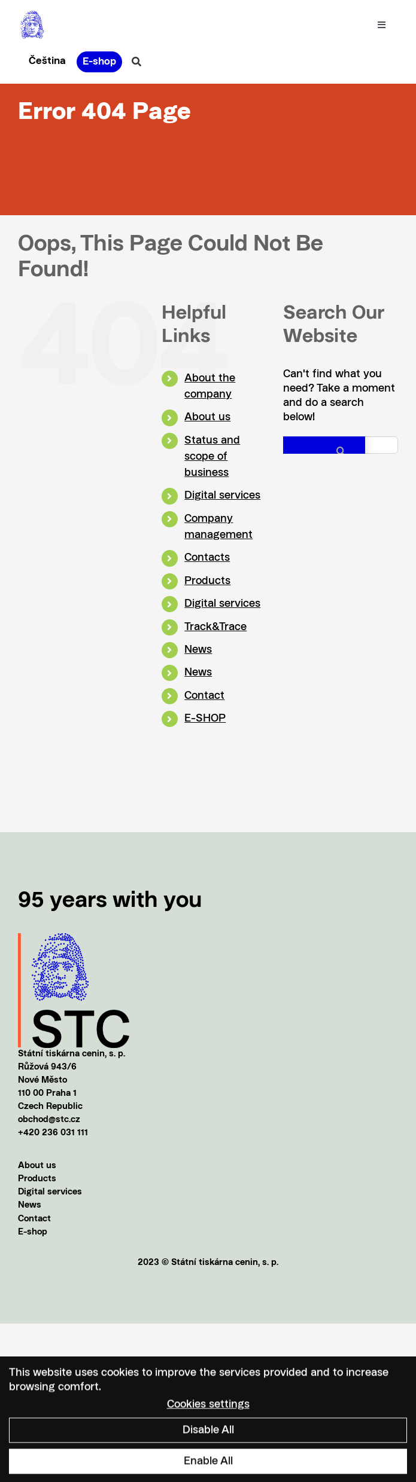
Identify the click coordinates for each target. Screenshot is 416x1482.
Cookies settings (208, 1410)
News (198, 650)
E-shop (32, 1232)
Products (207, 581)
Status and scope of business (212, 457)
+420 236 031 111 (53, 1133)
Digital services (222, 495)
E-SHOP (205, 718)
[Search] (324, 451)
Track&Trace (215, 627)
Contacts (207, 558)
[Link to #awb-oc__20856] (136, 61)
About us (207, 417)
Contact (204, 696)
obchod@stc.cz (49, 1120)
